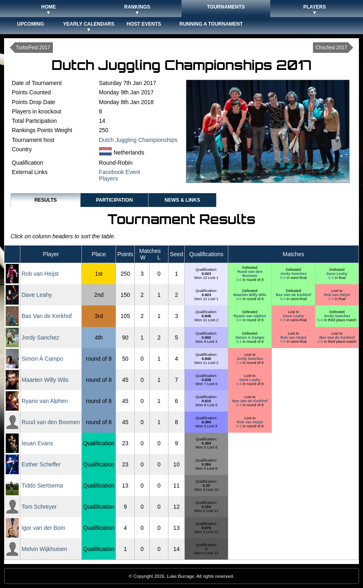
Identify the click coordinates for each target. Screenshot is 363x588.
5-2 (331, 278)
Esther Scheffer (41, 464)
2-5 (331, 299)
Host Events (144, 24)
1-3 (239, 363)
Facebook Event (119, 172)
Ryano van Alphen (250, 316)
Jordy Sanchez (293, 274)
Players (108, 178)
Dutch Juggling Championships (138, 140)
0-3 (239, 384)
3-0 (239, 280)
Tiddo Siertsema (42, 485)
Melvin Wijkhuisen (44, 549)
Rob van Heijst (40, 273)
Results (45, 200)
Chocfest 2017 (331, 47)
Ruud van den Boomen (249, 274)
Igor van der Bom (43, 528)
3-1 (239, 342)
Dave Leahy (336, 274)
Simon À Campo (249, 337)
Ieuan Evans (37, 443)
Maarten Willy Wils (250, 295)
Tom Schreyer (39, 506)
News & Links (182, 200)
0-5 (283, 320)
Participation (114, 200)
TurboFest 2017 (33, 47)
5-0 (283, 278)
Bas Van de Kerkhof (293, 295)
